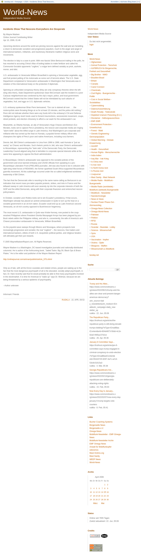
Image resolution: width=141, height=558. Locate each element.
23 (108, 496)
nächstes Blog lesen (128, 2)
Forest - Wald (97, 130)
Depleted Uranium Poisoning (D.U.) (106, 115)
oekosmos (94, 450)
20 (99, 496)
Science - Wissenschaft (101, 230)
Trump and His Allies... (99, 284)
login (92, 44)
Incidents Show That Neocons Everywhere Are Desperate (34, 29)
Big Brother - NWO (99, 75)
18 (94, 496)
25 (94, 500)
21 (102, 496)
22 (105, 496)
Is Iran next (96, 165)
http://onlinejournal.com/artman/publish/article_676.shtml (27, 259)
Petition (94, 218)
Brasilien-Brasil (97, 78)
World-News (25, 12)
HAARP (94, 146)
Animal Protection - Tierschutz (104, 65)
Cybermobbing (97, 105)
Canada (94, 84)
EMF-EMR (95, 121)
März (95, 503)
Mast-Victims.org (97, 453)
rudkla (66, 300)
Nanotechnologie (98, 196)
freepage (18, 2)
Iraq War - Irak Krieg (100, 159)
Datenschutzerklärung (100, 109)
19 (97, 496)
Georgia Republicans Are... (101, 370)
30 (108, 500)
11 (94, 492)
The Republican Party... (100, 317)
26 (97, 500)
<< (138, 2)
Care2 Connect (97, 87)
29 (105, 500)
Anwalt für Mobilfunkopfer (100, 447)
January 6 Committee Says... (102, 342)
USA (26, 2)
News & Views (97, 199)
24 (91, 500)
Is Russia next (97, 171)
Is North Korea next (99, 168)
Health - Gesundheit (100, 149)
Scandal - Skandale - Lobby (103, 227)
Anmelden (115, 2)
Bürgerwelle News (97, 425)
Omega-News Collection (101, 208)
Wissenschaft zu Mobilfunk (102, 249)
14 (102, 492)
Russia (94, 224)
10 (91, 492)
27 (99, 500)
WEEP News (95, 459)
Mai (102, 503)
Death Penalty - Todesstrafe (103, 112)
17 (91, 496)
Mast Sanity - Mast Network (103, 177)
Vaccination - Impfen (100, 240)
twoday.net (9, 2)
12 (97, 492)
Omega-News (95, 431)
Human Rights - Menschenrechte (105, 152)
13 (99, 492)
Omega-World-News (100, 211)
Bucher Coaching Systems (101, 422)
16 (108, 492)
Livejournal (96, 174)
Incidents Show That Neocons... (42, 2)
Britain (94, 81)
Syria (93, 233)
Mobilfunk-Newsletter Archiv (102, 440)
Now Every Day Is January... (102, 391)
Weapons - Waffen (99, 246)
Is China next (97, 162)
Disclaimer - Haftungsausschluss (105, 118)
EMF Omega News (98, 444)
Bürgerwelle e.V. (97, 428)
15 (105, 492)
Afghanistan (96, 62)
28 (102, 500)
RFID (93, 221)
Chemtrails (95, 90)
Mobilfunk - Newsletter (100, 193)
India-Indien (96, 155)
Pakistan (95, 215)
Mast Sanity (95, 456)
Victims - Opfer (97, 243)
